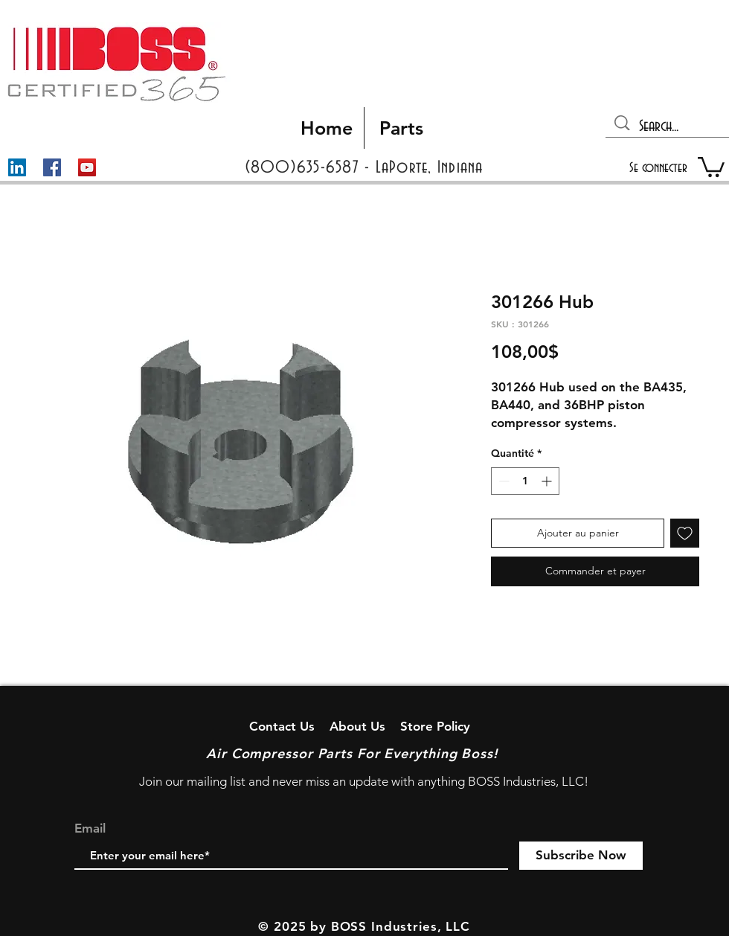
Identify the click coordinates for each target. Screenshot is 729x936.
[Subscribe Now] (581, 856)
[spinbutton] (525, 481)
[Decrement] (502, 481)
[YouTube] (87, 167)
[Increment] (548, 481)
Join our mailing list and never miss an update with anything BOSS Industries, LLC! (363, 781)
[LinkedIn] (17, 167)
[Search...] (668, 126)
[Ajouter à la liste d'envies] (684, 533)
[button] (711, 166)
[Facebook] (52, 167)
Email (90, 828)
